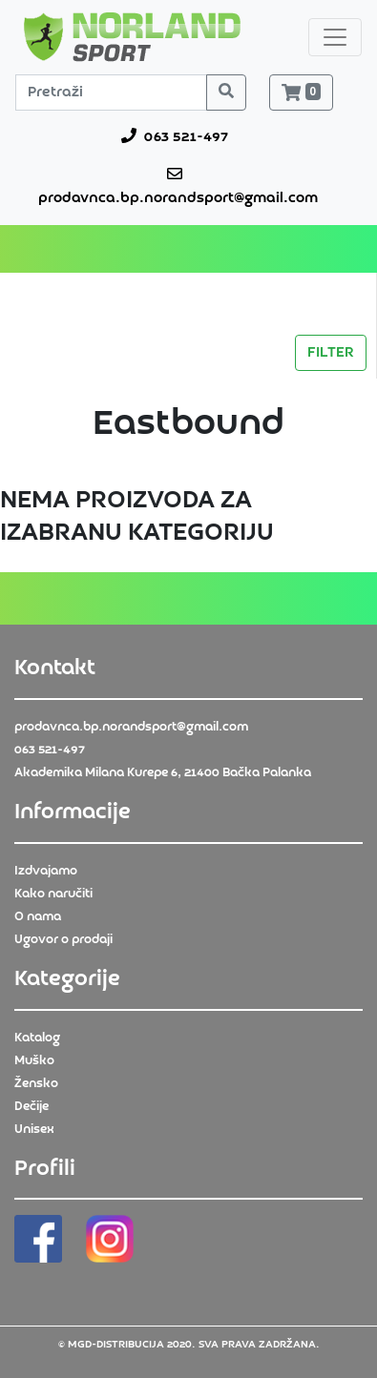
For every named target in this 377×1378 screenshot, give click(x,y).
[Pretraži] (111, 92)
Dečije (31, 1107)
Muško (34, 1061)
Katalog (37, 1038)
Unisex (34, 1129)
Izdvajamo (45, 871)
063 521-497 (174, 136)
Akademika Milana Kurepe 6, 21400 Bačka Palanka (162, 773)
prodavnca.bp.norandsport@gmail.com (174, 186)
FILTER (330, 352)
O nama (37, 917)
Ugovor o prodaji (63, 940)
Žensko (36, 1084)
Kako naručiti (53, 894)
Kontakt (54, 668)
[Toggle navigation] (335, 37)
